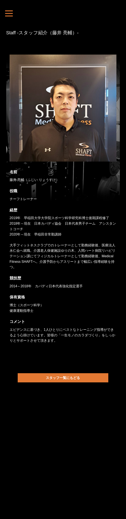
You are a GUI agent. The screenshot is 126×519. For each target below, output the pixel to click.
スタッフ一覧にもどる (63, 378)
